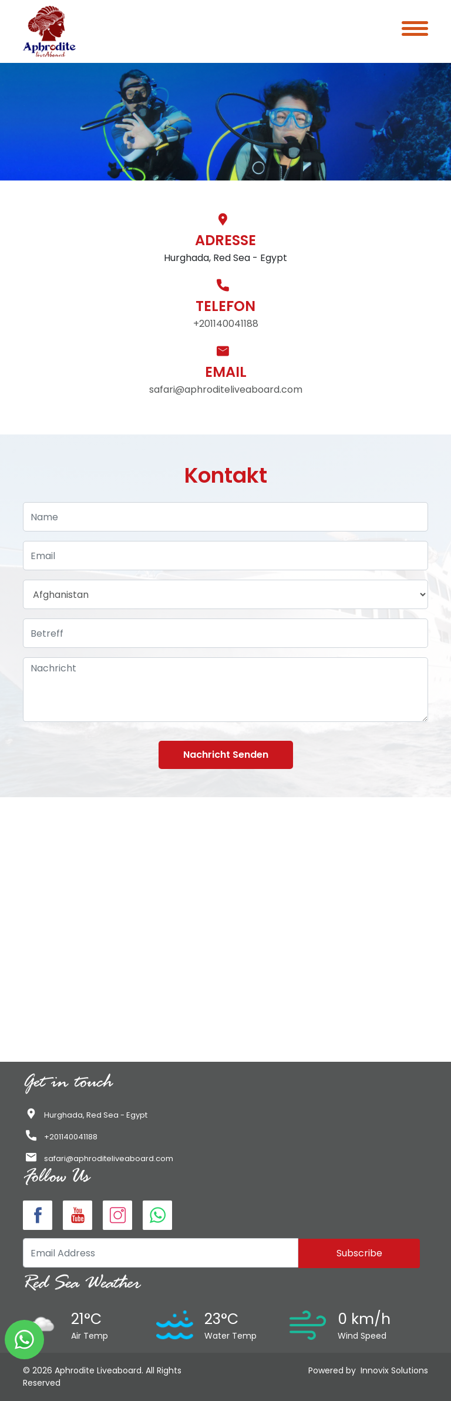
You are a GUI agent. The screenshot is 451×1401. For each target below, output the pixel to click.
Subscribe (359, 1253)
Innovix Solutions (394, 1370)
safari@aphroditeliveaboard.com (225, 389)
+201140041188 (225, 323)
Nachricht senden (225, 754)
